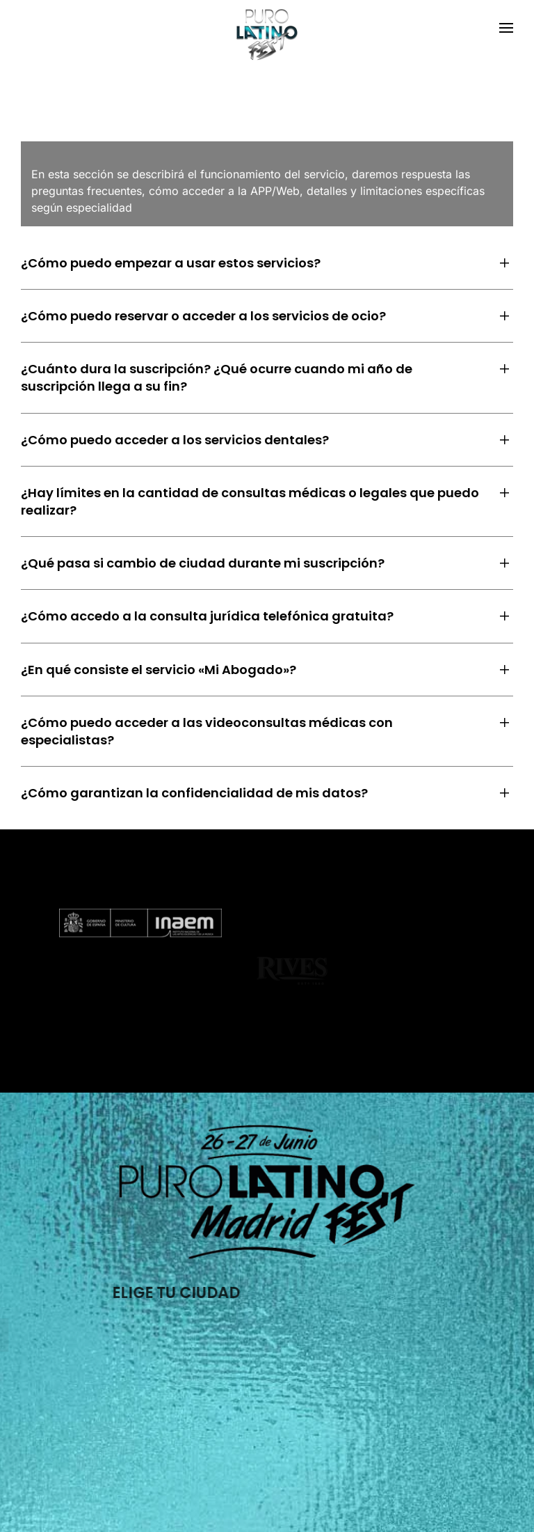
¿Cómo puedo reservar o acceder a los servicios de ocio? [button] (203, 316)
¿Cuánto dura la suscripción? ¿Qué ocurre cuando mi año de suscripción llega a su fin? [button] (216, 377)
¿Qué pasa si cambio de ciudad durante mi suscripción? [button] (203, 563)
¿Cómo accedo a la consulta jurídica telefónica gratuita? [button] (207, 616)
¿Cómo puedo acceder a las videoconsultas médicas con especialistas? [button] (207, 731)
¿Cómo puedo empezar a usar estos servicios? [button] (171, 263)
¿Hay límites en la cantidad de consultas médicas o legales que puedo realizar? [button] (250, 501)
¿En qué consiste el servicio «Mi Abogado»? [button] (158, 669)
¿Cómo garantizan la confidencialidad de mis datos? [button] (194, 793)
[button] (506, 28)
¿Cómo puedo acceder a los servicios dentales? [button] (175, 439)
